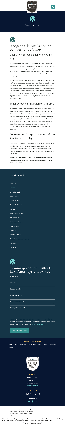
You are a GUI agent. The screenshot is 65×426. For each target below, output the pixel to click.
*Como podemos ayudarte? (18, 308)
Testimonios (32, 345)
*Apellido (12, 282)
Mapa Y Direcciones (33, 386)
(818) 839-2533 (32, 393)
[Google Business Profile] (29, 401)
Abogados (23, 345)
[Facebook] (32, 401)
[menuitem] (32, 184)
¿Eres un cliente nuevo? (17, 302)
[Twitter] (36, 401)
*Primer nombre (14, 276)
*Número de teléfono (16, 289)
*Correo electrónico (16, 295)
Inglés (16, 345)
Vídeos (45, 345)
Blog (39, 345)
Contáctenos (53, 345)
